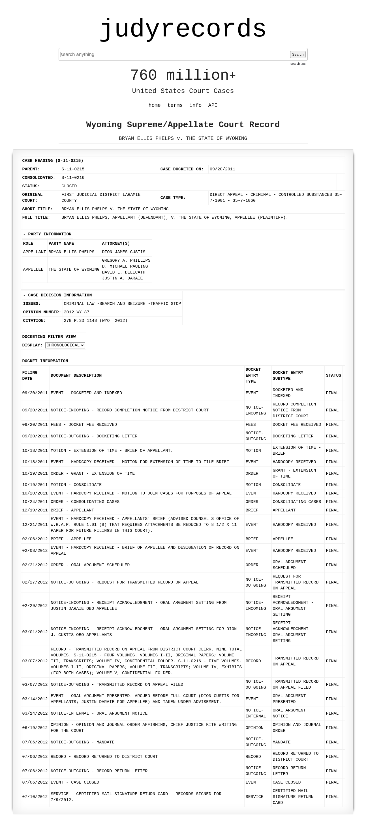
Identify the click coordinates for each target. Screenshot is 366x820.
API (212, 105)
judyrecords (183, 29)
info (195, 105)
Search (298, 54)
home (155, 105)
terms (175, 105)
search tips (297, 63)
